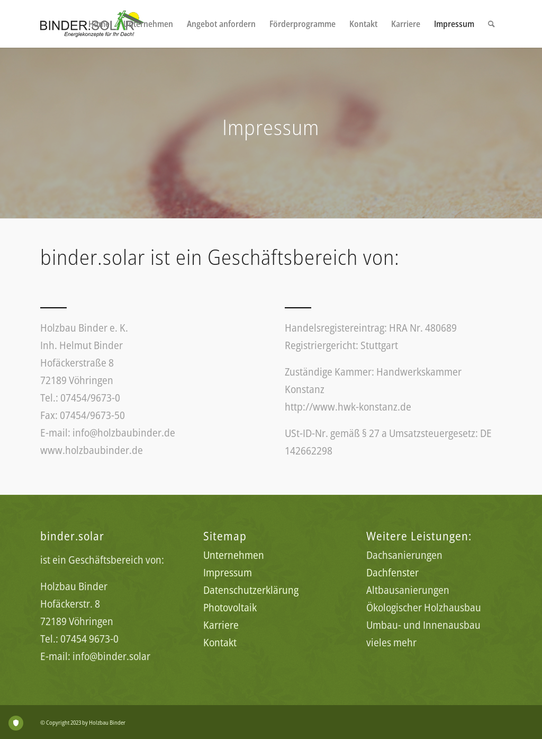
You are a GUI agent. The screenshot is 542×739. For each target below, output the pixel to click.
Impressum (227, 572)
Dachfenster (392, 572)
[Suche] (491, 24)
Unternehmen (233, 555)
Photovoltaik (230, 607)
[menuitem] (99, 24)
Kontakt (220, 642)
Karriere (221, 625)
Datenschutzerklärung (251, 590)
